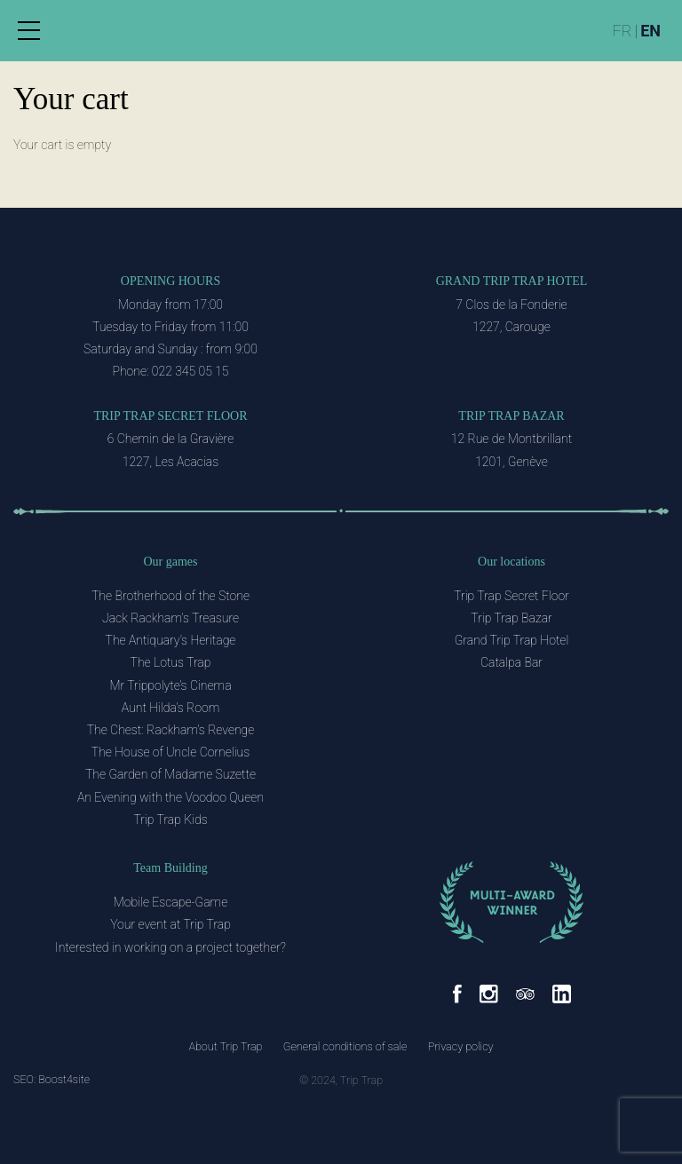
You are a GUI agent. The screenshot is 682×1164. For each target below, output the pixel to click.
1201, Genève (511, 462)
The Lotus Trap (171, 662)
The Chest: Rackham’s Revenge (171, 730)
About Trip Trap (225, 1046)
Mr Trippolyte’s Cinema (170, 685)
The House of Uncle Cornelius (170, 752)
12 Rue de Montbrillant (511, 439)
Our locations (511, 561)
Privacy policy (461, 1046)
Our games (170, 561)
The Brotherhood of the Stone (170, 596)
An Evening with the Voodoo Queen (170, 797)
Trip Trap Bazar (511, 416)
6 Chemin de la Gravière (170, 439)
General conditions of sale (345, 1046)
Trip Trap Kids (170, 819)
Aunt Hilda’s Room (170, 708)
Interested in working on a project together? (170, 947)
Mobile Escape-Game (170, 902)
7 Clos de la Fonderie (511, 304)
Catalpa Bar (511, 662)
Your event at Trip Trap (170, 924)
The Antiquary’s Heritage (171, 640)
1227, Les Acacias (170, 462)
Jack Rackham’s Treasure (170, 618)
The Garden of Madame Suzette (170, 774)
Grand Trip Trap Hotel (512, 281)
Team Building (170, 868)
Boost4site (64, 1079)
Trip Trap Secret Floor (170, 416)
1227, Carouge (511, 327)
